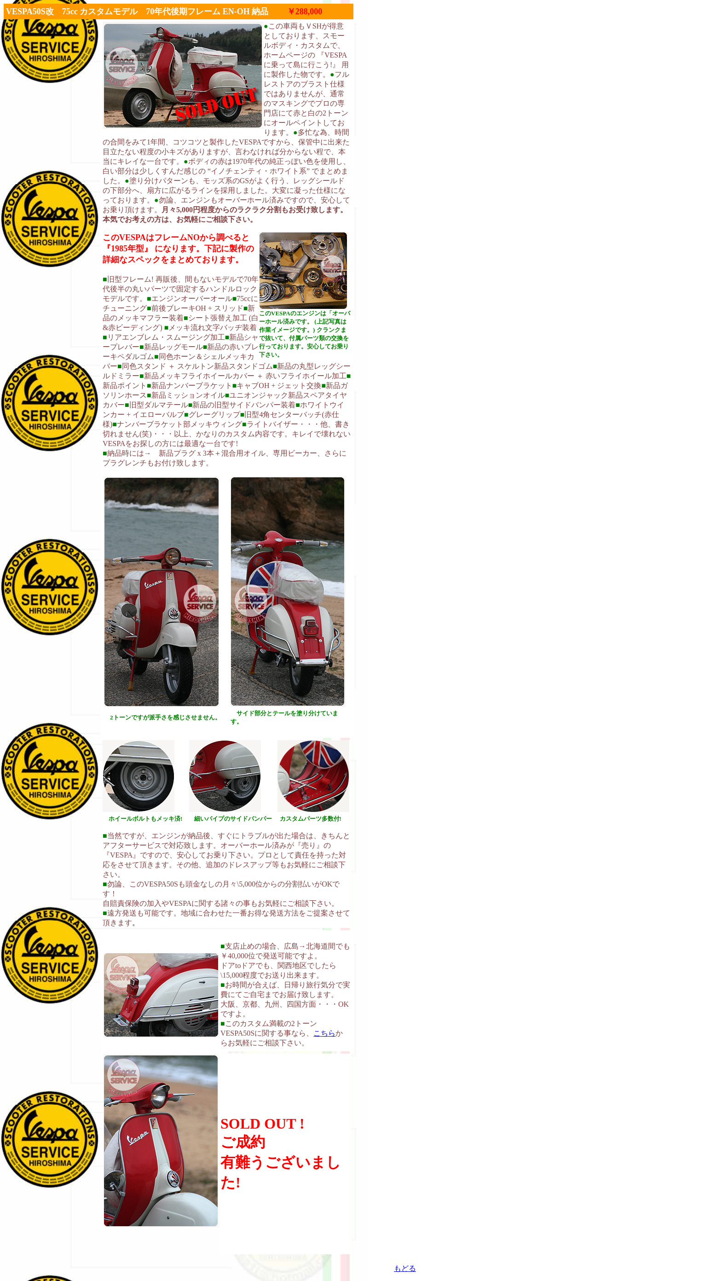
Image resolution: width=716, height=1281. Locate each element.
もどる (405, 1268)
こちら (324, 1033)
